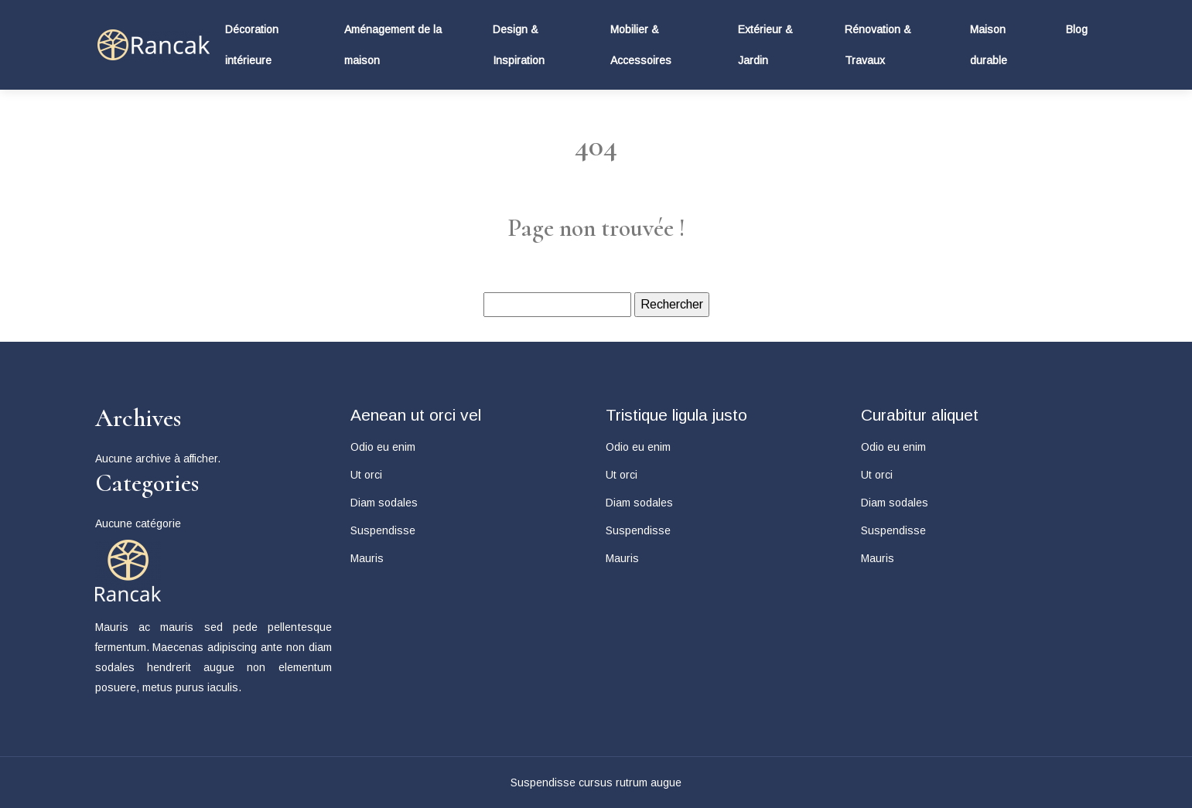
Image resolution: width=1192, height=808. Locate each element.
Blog (1077, 29)
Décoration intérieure (251, 44)
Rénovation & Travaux (878, 44)
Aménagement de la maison (393, 44)
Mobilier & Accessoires (640, 44)
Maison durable (988, 44)
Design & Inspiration (519, 44)
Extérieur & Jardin (765, 44)
